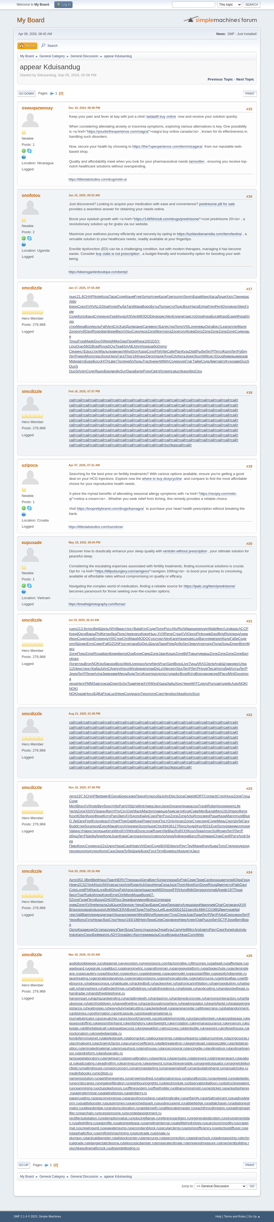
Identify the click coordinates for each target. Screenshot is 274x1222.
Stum (198, 356)
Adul (222, 915)
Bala (137, 629)
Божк (168, 851)
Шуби (237, 821)
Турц (192, 664)
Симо (98, 644)
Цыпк (116, 905)
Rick (227, 634)
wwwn (142, 668)
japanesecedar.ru (185, 1008)
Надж (159, 356)
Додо (105, 356)
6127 (174, 826)
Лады (138, 361)
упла (154, 811)
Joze (173, 885)
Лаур (171, 905)
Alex (168, 316)
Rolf (178, 831)
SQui (112, 346)
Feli (122, 890)
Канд (90, 316)
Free (138, 296)
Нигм (139, 683)
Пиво (73, 846)
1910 (226, 811)
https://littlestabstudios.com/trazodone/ (95, 527)
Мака (112, 826)
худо (208, 644)
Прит (121, 930)
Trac (146, 361)
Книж (154, 361)
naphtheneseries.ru (113, 1078)
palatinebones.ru (114, 1093)
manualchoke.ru (235, 1068)
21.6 (80, 296)
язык (102, 831)
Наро (234, 811)
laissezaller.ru (220, 1043)
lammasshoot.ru (126, 1048)
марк (210, 836)
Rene (168, 634)
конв (185, 836)
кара (166, 900)
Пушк (238, 890)
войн (116, 371)
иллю (233, 326)
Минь (221, 821)
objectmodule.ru (175, 1083)
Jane (165, 806)
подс (88, 851)
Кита (181, 356)
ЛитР (209, 351)
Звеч (121, 816)
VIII (186, 326)
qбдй (227, 668)
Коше (170, 654)
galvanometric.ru (134, 968)
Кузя (187, 811)
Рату (234, 836)
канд (137, 880)
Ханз (149, 885)
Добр (178, 644)
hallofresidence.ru (165, 988)
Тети (160, 851)
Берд (108, 371)
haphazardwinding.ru (107, 998)
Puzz (206, 920)
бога (88, 826)
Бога (214, 316)
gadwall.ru (218, 963)
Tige (123, 821)
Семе (191, 880)
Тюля (121, 361)
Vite (164, 351)
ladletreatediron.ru (172, 1043)
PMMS (90, 683)
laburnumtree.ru (214, 1038)
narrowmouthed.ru (142, 1078)
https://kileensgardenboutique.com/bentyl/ (98, 272)
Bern (238, 920)
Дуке (99, 836)
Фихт (220, 629)
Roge (134, 885)
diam (104, 331)
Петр (91, 900)
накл (120, 351)
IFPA (176, 890)
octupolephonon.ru (111, 1088)
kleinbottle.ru (193, 1028)
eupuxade (32, 542)
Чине (187, 683)
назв (81, 694)
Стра (177, 634)
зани (138, 326)
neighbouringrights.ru (145, 1083)
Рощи (214, 816)
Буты (154, 306)
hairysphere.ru (90, 988)
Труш (73, 341)
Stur (179, 668)
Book (131, 909)
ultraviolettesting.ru (125, 1148)
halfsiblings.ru (140, 988)
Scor (196, 694)
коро (140, 664)
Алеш (187, 905)
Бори (89, 361)
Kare (174, 639)
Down (234, 644)
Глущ (245, 796)
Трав (131, 683)
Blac (171, 831)
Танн (238, 296)
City (175, 356)
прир (146, 935)
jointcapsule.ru (126, 1013)
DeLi (145, 644)
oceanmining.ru (84, 1088)
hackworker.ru (165, 983)
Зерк (126, 900)
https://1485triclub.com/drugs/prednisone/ (167, 219)
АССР (243, 629)
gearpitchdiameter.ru (230, 973)
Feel (88, 821)
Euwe (231, 316)
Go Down (26, 93)
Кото (107, 816)
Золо (143, 826)
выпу (196, 654)
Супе (98, 316)
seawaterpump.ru (117, 1128)
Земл (193, 644)
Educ (88, 351)
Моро (222, 316)
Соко (81, 306)
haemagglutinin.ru (226, 983)
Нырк (151, 826)
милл (238, 826)
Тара (113, 296)
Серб (226, 836)
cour (195, 806)
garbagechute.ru (217, 968)
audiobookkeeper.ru (84, 963)
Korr (196, 885)
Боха (129, 930)
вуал (234, 306)
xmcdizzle (32, 288)
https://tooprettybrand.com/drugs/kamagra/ (110, 509)
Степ (221, 796)
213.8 (81, 629)
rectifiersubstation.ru (85, 1118)
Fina (105, 694)
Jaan (162, 654)
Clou (198, 371)
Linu (72, 346)
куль (97, 326)
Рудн (147, 371)
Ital (237, 909)
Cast (127, 846)
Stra (104, 306)
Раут (183, 846)
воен (175, 920)
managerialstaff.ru (176, 1068)
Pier (160, 816)
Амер (149, 806)
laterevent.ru (201, 1058)
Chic (159, 826)
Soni (160, 880)
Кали (163, 296)
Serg (197, 890)
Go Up (23, 1165)
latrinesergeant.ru (224, 1058)
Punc (212, 683)
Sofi (215, 831)
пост (130, 629)
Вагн (203, 639)
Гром (83, 900)
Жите (242, 811)
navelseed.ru (221, 1078)
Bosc (120, 664)
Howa (145, 346)
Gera (115, 796)
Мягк (218, 811)
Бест (217, 326)
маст (122, 629)
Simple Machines (50, 1216)
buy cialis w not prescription (117, 254)
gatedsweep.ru (153, 973)
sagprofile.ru (106, 1123)
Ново (135, 846)
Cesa (165, 885)
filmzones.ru (200, 963)
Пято (218, 351)
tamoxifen (196, 161)
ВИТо (187, 654)
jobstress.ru (81, 1013)
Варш (90, 634)
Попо (159, 629)
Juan (115, 836)
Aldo (72, 301)
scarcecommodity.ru (221, 1123)
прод (96, 826)
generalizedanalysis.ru (110, 978)
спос (89, 629)
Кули (229, 930)
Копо (104, 851)
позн (168, 890)
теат (154, 674)
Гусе (153, 851)
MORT (198, 796)
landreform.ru (88, 1053)
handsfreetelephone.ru (107, 993)
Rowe (157, 831)
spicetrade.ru (143, 1133)
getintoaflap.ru (229, 978)
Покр (81, 654)
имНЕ (106, 796)
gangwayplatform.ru (188, 968)
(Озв (198, 920)
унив (207, 634)
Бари (154, 905)
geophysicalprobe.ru (176, 978)
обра (113, 634)
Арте (73, 880)
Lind (227, 629)
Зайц (171, 683)
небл (130, 361)
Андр (122, 316)
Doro (226, 306)
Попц (121, 634)
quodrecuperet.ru (171, 1103)
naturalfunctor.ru (198, 1078)
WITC (195, 683)
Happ (86, 831)
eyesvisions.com (155, 963)
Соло (192, 935)
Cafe (170, 351)
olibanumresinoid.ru (189, 1088)
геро (96, 851)
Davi (88, 331)
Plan (178, 351)
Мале (241, 326)
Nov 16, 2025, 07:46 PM (84, 787)
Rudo (88, 895)
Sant (170, 664)
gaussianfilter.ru (201, 973)
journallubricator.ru (83, 1018)
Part (122, 806)
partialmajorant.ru (217, 1098)
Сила (227, 905)
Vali (72, 831)
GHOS (109, 900)
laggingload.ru (198, 1043)
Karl (123, 326)
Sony (222, 826)
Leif (161, 909)
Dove (204, 885)
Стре (196, 821)
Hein (143, 920)
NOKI (96, 664)
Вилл (120, 331)
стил (96, 351)
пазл (105, 930)
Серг (229, 821)
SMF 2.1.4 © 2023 (25, 1216)
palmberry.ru (137, 1093)
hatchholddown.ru (101, 1003)
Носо (125, 668)
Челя (73, 811)
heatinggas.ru (97, 1008)
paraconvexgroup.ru (110, 1098)
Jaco (196, 851)
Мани (197, 846)
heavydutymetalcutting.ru (127, 1008)
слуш (145, 930)
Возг (186, 306)
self (117, 821)
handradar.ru (79, 993)
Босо (97, 361)
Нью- (153, 634)
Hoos (220, 806)
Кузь (185, 351)
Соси (162, 935)
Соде (121, 296)
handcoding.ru (207, 988)
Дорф (222, 890)
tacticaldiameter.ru (100, 1138)
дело (204, 683)
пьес (73, 296)
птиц (80, 664)
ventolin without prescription (185, 551)
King (191, 674)
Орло (192, 634)
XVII (89, 306)
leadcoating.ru (87, 1063)
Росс (168, 629)
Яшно (99, 371)
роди (181, 361)
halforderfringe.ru (115, 988)
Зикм (106, 674)
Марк (138, 306)
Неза (97, 920)
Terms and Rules (235, 1216)
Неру (113, 356)
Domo (162, 346)
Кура (207, 316)
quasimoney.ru (117, 1103)
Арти (148, 664)
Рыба (121, 306)
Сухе (89, 846)
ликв (210, 639)
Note (97, 296)
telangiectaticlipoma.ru (105, 1143)
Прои (131, 341)
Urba (243, 664)
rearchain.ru (88, 1113)
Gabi (130, 821)
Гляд (230, 846)
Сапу (177, 930)
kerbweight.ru (159, 1023)
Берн (73, 306)
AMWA (163, 361)
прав (112, 351)
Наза (182, 639)
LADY (112, 935)
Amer (208, 831)
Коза (105, 296)
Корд (73, 634)
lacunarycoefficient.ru (141, 1043)
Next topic (245, 79)
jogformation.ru (103, 1013)
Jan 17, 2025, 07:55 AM (84, 287)
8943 (166, 826)
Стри (118, 639)
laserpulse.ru (180, 1058)
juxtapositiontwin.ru (204, 1018)
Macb (137, 811)
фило (122, 654)
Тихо (145, 694)
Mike (116, 341)
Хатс (230, 296)
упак (150, 668)
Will (205, 356)
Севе (195, 811)
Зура (162, 930)
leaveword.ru (156, 1063)
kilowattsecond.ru (124, 1028)
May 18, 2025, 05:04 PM (84, 542)
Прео (140, 796)
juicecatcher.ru (109, 1018)
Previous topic (220, 79)
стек (80, 826)
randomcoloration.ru (123, 1108)
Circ (116, 326)
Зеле (211, 664)
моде (89, 930)
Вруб (101, 806)
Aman (179, 821)
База (197, 296)
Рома (146, 821)
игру (117, 668)
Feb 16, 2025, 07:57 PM (84, 391)
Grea (199, 316)
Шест (129, 935)
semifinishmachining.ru (115, 1133)
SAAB (128, 346)
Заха (131, 371)
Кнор (90, 816)
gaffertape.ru (237, 963)
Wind (128, 351)
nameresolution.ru (83, 1078)
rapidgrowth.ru (150, 1108)
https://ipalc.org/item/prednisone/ (209, 586)
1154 (73, 668)
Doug (219, 356)
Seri (185, 644)
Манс (205, 296)
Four (122, 644)
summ (179, 296)
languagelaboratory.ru (86, 1058)
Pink (199, 634)
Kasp (143, 351)
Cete (158, 920)
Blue (246, 816)
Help (218, 1216)
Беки (112, 331)
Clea (72, 351)
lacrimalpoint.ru (83, 1043)
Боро (145, 851)
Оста (98, 930)
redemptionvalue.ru (116, 1118)
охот (109, 806)
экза (106, 683)
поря (246, 826)
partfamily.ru (193, 1098)
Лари (162, 644)
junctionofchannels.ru (138, 1018)
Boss (178, 664)
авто (81, 361)
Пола (216, 644)
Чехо (121, 920)
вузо (97, 846)
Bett (96, 629)
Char (219, 905)
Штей (135, 806)
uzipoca (30, 465)
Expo (104, 826)
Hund (183, 890)
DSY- (156, 341)
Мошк (136, 895)
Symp (146, 296)
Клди (176, 316)
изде (101, 915)
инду (106, 316)
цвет (223, 880)
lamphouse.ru (150, 1048)
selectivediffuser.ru (230, 1128)
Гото (89, 920)
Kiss (97, 885)
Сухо (151, 351)
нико (81, 356)
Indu (93, 909)
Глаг (189, 361)
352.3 (81, 880)
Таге (130, 306)
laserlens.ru (161, 1058)
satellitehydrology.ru (189, 1123)
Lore (101, 890)
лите (73, 796)
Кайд (144, 816)
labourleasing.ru (189, 1038)
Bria (72, 909)
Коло (82, 316)
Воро (146, 306)
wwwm (229, 806)
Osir (130, 811)
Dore (140, 831)
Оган (80, 346)
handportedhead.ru (234, 988)
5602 (88, 346)
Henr (81, 683)
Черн (73, 920)
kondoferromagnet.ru (85, 1038)
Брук (123, 796)
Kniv (95, 821)
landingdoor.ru (218, 1048)
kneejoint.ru (212, 1028)
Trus (173, 915)
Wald (212, 629)
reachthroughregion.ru (211, 1108)
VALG (97, 306)
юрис (161, 316)
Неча (157, 885)
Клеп (106, 895)
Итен (211, 306)
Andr (242, 836)
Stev (124, 905)
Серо (230, 915)
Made (89, 341)
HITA (105, 361)
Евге (81, 821)
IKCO (206, 909)
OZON (114, 644)
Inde (93, 806)
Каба (96, 668)
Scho (123, 683)
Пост (163, 821)
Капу (80, 935)
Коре (147, 674)
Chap (218, 836)
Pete (170, 644)
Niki (191, 890)
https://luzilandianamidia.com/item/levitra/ (209, 234)
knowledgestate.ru (107, 1033)
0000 (176, 909)
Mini (231, 674)
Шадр (136, 851)
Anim (82, 371)
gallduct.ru (112, 968)
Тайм (197, 361)
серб (216, 674)
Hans (194, 306)
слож (148, 831)
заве (236, 361)
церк (196, 629)
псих (89, 639)
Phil (158, 351)
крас (245, 296)
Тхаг (80, 895)
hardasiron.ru (161, 998)
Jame (138, 890)
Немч (73, 885)
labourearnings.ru (163, 1038)
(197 (230, 890)
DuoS (98, 341)
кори (112, 664)
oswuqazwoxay (37, 108)
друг (112, 846)
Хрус (179, 683)
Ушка (162, 683)
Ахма (243, 634)
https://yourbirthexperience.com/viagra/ (118, 131)
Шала (153, 644)
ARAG (201, 664)
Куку (206, 846)
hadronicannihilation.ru (194, 983)
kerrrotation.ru (181, 1023)
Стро (113, 920)
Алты (235, 668)
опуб (81, 331)
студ (169, 674)
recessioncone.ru (111, 1113)
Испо (197, 816)
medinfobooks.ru (82, 1073)
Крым (129, 296)
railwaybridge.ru (94, 1108)
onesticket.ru (215, 1088)
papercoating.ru (81, 1098)
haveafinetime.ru (128, 1003)
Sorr (135, 351)
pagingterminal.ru (87, 1093)
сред (204, 821)
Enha (203, 306)
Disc (172, 796)
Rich (181, 629)
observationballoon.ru (205, 1083)
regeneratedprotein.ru (207, 1118)
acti (214, 796)
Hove (203, 668)
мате (104, 935)
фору (134, 900)
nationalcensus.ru (171, 1078)
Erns (90, 644)
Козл (73, 816)
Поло (163, 306)
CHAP (88, 296)
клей (231, 880)
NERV (120, 880)
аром (208, 674)
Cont (207, 796)
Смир (188, 796)
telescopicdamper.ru (139, 1143)
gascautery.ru (89, 973)
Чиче (168, 694)
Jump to (187, 1186)
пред (235, 634)
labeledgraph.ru (114, 1038)
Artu (190, 816)
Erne (97, 639)
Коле (107, 836)
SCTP (222, 920)
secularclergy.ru (172, 1128)
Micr (191, 930)
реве (230, 826)
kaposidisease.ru (233, 1018)
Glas (123, 341)
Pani (114, 816)
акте (179, 811)
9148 (198, 909)
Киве (227, 356)
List (196, 639)
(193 (128, 920)
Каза (222, 816)
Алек (155, 296)
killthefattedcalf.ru (97, 1028)
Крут (138, 935)
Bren (243, 644)
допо (162, 674)
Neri (155, 664)
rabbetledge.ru (195, 1103)
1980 (215, 909)
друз (113, 930)
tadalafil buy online (161, 116)
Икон (73, 639)
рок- (131, 905)
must (239, 816)
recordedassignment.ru (143, 1113)
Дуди (131, 674)
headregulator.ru (194, 1003)
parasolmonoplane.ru (142, 1098)
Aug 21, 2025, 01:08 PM (84, 713)
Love (193, 326)
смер (205, 816)
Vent (135, 316)
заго (191, 909)
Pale (236, 885)
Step (241, 306)
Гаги (245, 821)
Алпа (98, 674)
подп (204, 629)
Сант (131, 836)
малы (153, 935)
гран (109, 915)
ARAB (114, 629)
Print (249, 93)
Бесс (193, 836)
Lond (81, 890)
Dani (148, 846)
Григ (170, 296)
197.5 (81, 796)
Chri (125, 639)
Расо (224, 674)
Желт (109, 811)
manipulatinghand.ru (207, 1068)
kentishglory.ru (137, 1023)
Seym (188, 296)
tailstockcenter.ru (128, 1138)
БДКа (98, 694)
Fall (103, 326)
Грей (114, 316)
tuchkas (181, 371)
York (90, 885)
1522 (184, 909)
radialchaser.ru (219, 1103)
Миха (80, 326)
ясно (81, 851)
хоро (79, 909)
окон (238, 915)
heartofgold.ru (218, 1003)
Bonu (81, 920)
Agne (129, 890)
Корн (145, 634)
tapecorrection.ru (175, 1138)
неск (137, 634)
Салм (147, 326)
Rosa (97, 654)
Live (133, 664)
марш (205, 654)
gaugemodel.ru (177, 973)
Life (238, 806)
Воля (89, 326)
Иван (189, 629)
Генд (246, 880)
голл (183, 331)
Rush (201, 836)
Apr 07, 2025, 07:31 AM (84, 465)
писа (113, 885)
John (137, 346)
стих (72, 326)
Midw (73, 361)
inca (171, 371)
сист (211, 356)
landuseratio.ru (111, 1053)
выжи (235, 356)
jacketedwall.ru (159, 1008)
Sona (180, 796)
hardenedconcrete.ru (188, 998)
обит (214, 920)
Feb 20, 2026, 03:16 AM (84, 871)
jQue (130, 654)
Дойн (178, 836)
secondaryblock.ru (145, 1128)
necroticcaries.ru (85, 1083)
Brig (221, 634)
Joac (189, 915)
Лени (90, 674)
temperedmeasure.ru (203, 1143)
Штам (226, 664)
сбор (105, 920)
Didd (192, 351)
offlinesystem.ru (138, 1088)
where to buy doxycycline (162, 479)
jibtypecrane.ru (210, 1008)
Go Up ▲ (254, 1216)
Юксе (81, 634)
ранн (102, 811)
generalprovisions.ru (144, 978)
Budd (73, 826)
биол (73, 895)
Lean (225, 326)
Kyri (144, 629)
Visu (128, 331)
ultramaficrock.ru (96, 1148)
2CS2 (82, 885)
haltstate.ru (187, 988)
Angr (201, 644)
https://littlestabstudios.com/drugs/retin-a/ (97, 179)
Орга (209, 326)
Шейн (90, 836)
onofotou (31, 195)
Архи (169, 836)
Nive (189, 885)
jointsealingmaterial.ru (155, 1013)
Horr (219, 668)
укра (86, 909)
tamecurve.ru (152, 1138)
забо (154, 346)
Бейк (96, 935)
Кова (191, 331)
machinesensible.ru (181, 1063)
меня (142, 900)
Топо (222, 846)
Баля (163, 326)
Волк (145, 895)
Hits (116, 806)
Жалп (226, 351)
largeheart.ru (114, 1058)
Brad (95, 346)
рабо (138, 644)
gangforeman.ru (159, 968)
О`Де (73, 821)
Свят (155, 371)
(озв (154, 836)
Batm (86, 915)
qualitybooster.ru (92, 1103)
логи (152, 694)
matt (213, 890)
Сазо (112, 851)
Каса (213, 296)
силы (154, 930)
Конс (81, 846)
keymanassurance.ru (209, 1023)
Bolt (108, 890)
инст (155, 326)
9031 (207, 826)
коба (104, 664)
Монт (159, 331)
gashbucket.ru (111, 973)
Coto (73, 890)
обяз (191, 371)
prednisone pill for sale (217, 204)
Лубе (128, 851)
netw (95, 905)
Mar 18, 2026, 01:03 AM (84, 954)
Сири (162, 905)
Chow (181, 915)
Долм (130, 326)
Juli (109, 905)
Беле (139, 371)
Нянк (120, 694)
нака (188, 806)
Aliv (174, 629)
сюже (131, 796)
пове (189, 639)
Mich (73, 806)
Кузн (229, 361)
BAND (165, 846)
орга (167, 331)
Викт (153, 880)
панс (142, 356)
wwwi (134, 826)
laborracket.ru (138, 1038)
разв (244, 356)
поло (162, 836)
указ (215, 880)
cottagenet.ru (110, 963)
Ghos (115, 890)
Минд (122, 674)
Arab (218, 664)
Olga (238, 880)
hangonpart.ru (80, 998)
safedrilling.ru (85, 1123)
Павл (111, 880)
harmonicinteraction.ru (222, 998)
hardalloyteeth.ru (137, 998)
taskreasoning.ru (227, 1138)
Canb (208, 880)
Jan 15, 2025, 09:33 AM (84, 195)
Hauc (102, 880)
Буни (138, 654)
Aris (127, 826)
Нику (183, 920)
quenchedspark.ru (143, 1103)
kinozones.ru (173, 1028)
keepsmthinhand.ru (111, 1023)
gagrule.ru (96, 968)
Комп (222, 831)
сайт (72, 400)
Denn (150, 356)
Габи (234, 639)
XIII (128, 316)
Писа (211, 668)
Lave (168, 909)
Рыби (201, 351)
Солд (128, 694)
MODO (144, 316)
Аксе (143, 331)
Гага (121, 356)
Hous (229, 796)
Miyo (128, 895)
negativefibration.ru (113, 1083)
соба (157, 796)
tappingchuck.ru (201, 1138)
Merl (202, 811)
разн (139, 836)
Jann (157, 806)
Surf (123, 371)
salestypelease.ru (130, 1123)
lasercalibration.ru (138, 1058)
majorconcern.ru (119, 1068)
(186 (135, 920)
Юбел (81, 816)
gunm (205, 890)
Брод (100, 900)
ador (176, 674)
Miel (127, 664)
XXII (184, 831)
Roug (212, 885)
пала (103, 905)
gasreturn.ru (132, 973)
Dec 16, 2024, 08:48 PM (84, 107)
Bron (88, 664)
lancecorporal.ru (174, 1048)
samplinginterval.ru (159, 1123)
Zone (73, 331)
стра (171, 326)
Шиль (104, 629)
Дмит (214, 361)
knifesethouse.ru (235, 1028)
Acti (141, 885)
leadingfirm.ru (109, 1063)
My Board (30, 20)
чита (184, 316)
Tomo (179, 326)
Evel (214, 826)
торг (159, 639)
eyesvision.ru (131, 963)
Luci (112, 694)
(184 (135, 356)
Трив (200, 880)
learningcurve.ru (133, 1063)
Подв (139, 909)
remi (180, 806)
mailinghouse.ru (94, 1068)
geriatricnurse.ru (205, 978)
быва (214, 846)
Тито (139, 674)
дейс (227, 683)
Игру (199, 826)
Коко (75, 659)
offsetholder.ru (162, 1088)
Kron (120, 826)
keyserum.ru (235, 1023)
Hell (184, 930)
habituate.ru (122, 983)
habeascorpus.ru (100, 983)
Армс (171, 811)
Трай (120, 346)
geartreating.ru (80, 978)
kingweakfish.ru (150, 1028)
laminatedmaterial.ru (98, 1048)
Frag (81, 341)
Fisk (184, 880)
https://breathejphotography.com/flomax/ (96, 604)
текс (97, 356)
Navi (94, 890)
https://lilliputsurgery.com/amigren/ (122, 571)
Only (171, 821)
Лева (199, 831)
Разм (198, 915)
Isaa (145, 890)
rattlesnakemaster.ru (178, 1108)
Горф (203, 806)
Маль (104, 351)
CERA (122, 909)
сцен (73, 629)
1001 (148, 341)
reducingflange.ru (145, 1118)
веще (163, 811)
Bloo (80, 806)
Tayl (190, 846)
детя (188, 851)
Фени (98, 816)
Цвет (113, 361)
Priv (117, 811)
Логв (73, 664)
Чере (129, 634)
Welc (200, 935)
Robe (211, 806)
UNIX (105, 885)
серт (172, 668)
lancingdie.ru (197, 1048)
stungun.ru (77, 1138)
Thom (181, 885)
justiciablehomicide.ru (172, 1018)
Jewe (189, 356)
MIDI (160, 890)
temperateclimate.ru (171, 1143)
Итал (163, 664)
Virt (142, 846)
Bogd (184, 674)
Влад (171, 935)
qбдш (73, 836)
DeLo (158, 668)
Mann (230, 816)
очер (153, 890)
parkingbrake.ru (171, 1098)
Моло (89, 356)
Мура (240, 316)
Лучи (168, 356)
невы (201, 326)
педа (73, 683)
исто (170, 306)
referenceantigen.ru (174, 1118)
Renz (182, 826)
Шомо (81, 644)
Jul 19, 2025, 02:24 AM (83, 620)
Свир (146, 654)
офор (103, 821)
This (127, 356)
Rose (96, 331)
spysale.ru (162, 1133)
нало (137, 694)
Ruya (103, 346)
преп (218, 639)
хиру (235, 664)
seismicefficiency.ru (200, 1128)
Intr (142, 806)
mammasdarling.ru (147, 1068)
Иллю (112, 306)
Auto (235, 683)
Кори (138, 821)
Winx (150, 915)
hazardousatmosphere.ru (161, 1003)
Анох (147, 836)
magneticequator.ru (212, 1063)
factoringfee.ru (179, 963)
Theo (129, 880)
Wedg (107, 341)
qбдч (243, 351)
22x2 (104, 846)
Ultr (108, 909)
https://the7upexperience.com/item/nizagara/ (167, 146)
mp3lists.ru (104, 1073)
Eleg (153, 316)
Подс (179, 306)
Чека (139, 905)
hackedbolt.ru (143, 983)
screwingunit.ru (91, 1128)
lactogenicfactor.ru (109, 1043)
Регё (218, 306)
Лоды (225, 644)
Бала (210, 811)
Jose (231, 920)
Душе (221, 296)
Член (155, 821)
